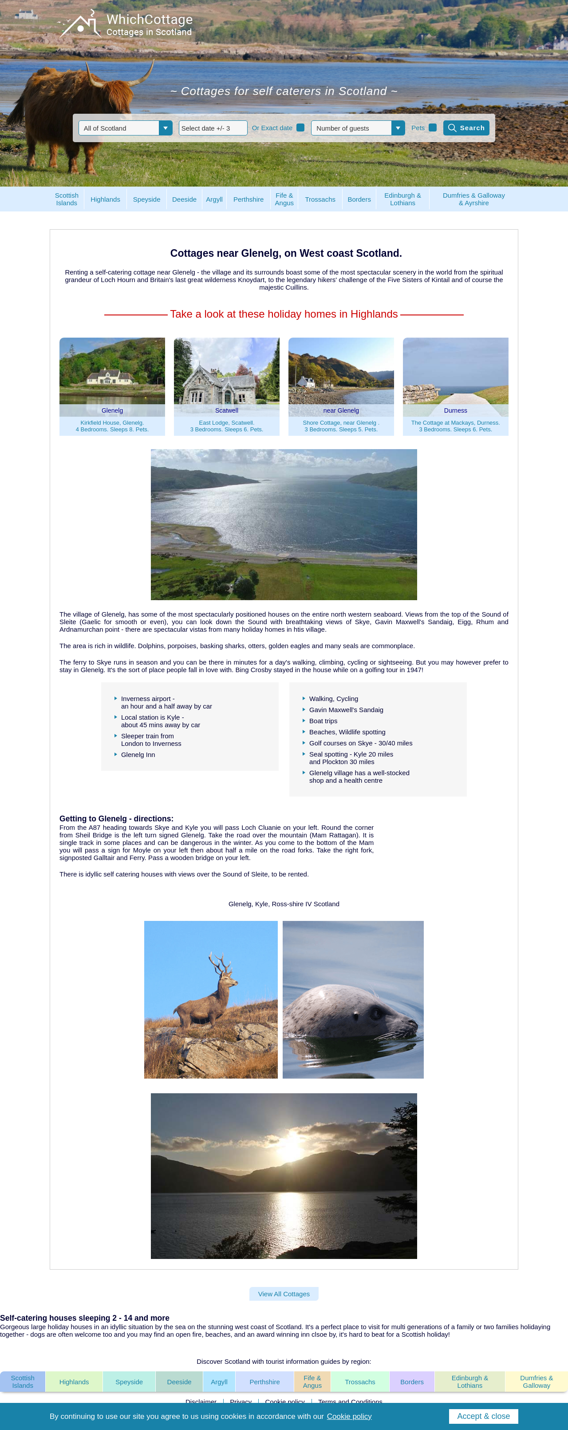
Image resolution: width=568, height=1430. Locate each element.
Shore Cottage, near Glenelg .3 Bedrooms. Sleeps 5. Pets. (341, 426)
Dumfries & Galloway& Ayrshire (474, 199)
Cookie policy (285, 1402)
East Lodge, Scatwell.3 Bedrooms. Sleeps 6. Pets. (227, 426)
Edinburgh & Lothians (470, 1381)
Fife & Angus (312, 1381)
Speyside (129, 1382)
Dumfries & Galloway (536, 1381)
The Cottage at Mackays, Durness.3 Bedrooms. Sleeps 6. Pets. (455, 426)
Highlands (74, 1382)
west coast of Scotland (268, 1326)
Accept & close (483, 1416)
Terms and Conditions (350, 1402)
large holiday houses (61, 1326)
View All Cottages (284, 1294)
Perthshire (264, 1382)
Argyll (219, 1382)
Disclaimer (201, 1402)
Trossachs (360, 1382)
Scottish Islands (22, 1381)
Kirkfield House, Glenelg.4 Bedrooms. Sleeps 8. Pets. (112, 426)
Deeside (179, 1382)
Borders (412, 1382)
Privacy (241, 1402)
